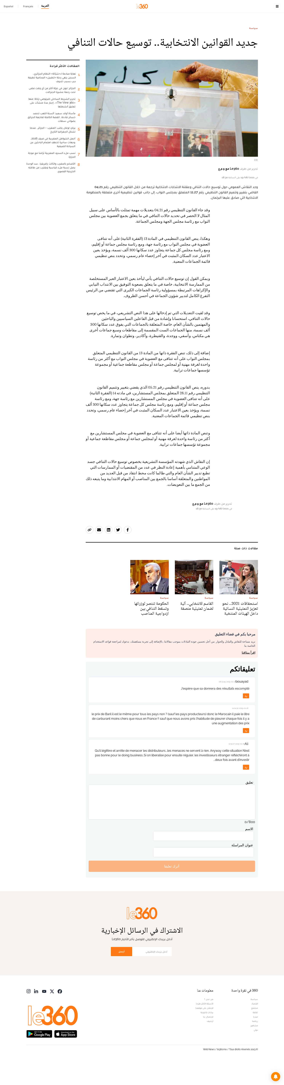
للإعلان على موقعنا (204, 1032)
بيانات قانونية (207, 1036)
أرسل (121, 975)
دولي (256, 1054)
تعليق (249, 806)
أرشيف (210, 1045)
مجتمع (254, 1032)
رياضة (255, 1045)
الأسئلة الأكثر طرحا (204, 1027)
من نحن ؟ (208, 1023)
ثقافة (255, 1036)
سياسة (253, 52)
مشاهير (254, 1049)
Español (8, 6)
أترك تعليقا (171, 890)
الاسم (249, 853)
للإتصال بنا (208, 1040)
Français (28, 6)
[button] (275, 1076)
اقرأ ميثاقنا (248, 677)
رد (246, 719)
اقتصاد (254, 1027)
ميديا (255, 1040)
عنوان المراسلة (242, 869)
